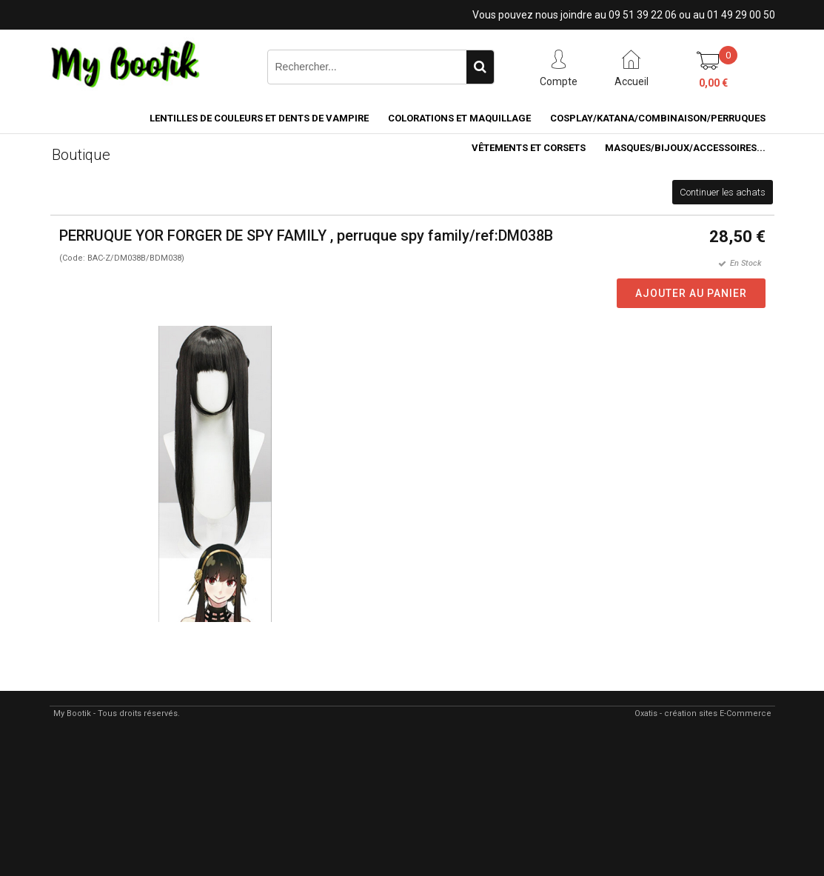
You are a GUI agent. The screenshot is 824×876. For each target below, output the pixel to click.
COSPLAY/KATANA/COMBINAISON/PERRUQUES (658, 118)
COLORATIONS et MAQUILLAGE (459, 118)
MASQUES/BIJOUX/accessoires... (685, 147)
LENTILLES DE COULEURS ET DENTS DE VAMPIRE (259, 118)
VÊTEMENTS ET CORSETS (529, 147)
